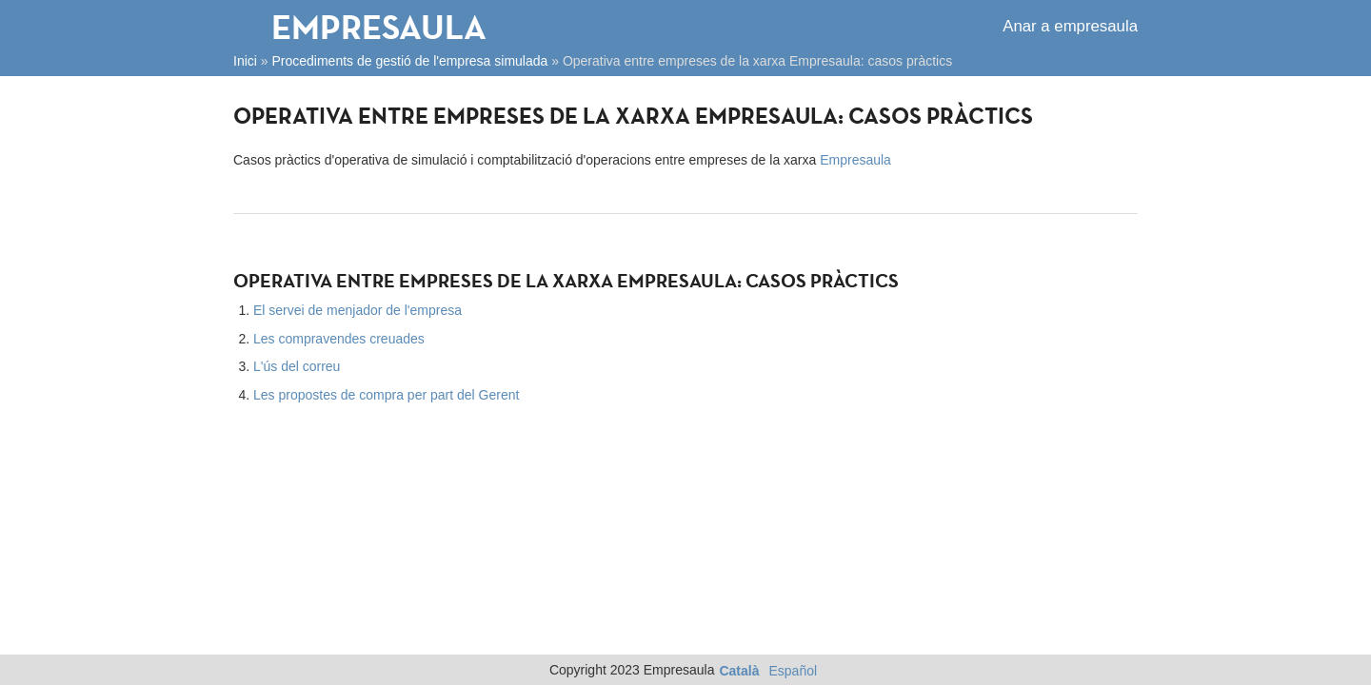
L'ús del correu (296, 366)
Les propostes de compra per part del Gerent (386, 394)
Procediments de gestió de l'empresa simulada (409, 60)
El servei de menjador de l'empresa (357, 310)
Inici (245, 60)
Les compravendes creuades (339, 338)
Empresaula (379, 27)
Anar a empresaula (1070, 26)
